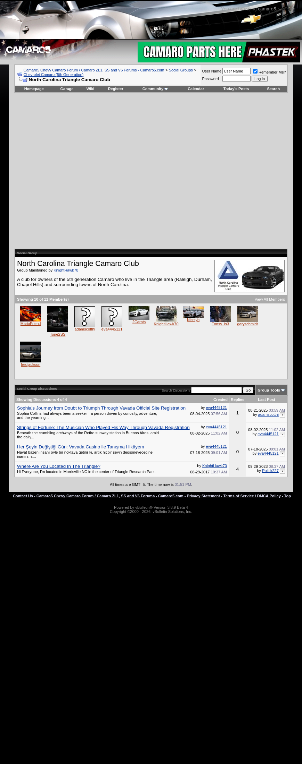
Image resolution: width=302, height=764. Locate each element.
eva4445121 (112, 329)
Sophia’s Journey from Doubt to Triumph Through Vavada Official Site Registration (101, 408)
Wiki (91, 89)
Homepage (34, 89)
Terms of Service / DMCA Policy (252, 496)
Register (115, 89)
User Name (211, 71)
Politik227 (270, 471)
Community (155, 89)
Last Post (266, 399)
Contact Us (23, 496)
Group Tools (269, 390)
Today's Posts (236, 89)
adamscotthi (84, 329)
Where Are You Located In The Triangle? (58, 466)
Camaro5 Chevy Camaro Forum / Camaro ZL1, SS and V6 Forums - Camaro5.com (94, 70)
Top (287, 496)
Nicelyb (193, 320)
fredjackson (30, 364)
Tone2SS (58, 334)
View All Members (270, 299)
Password (210, 79)
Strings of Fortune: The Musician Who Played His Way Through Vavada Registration (103, 427)
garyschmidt (247, 324)
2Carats (139, 322)
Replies (237, 399)
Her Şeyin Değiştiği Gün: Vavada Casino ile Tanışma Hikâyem (80, 446)
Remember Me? (269, 72)
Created (220, 399)
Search (273, 89)
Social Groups (181, 70)
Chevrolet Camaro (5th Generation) (53, 74)
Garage (67, 89)
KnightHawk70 (66, 270)
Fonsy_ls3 (220, 324)
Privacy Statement (203, 496)
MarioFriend (31, 323)
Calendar (196, 89)
